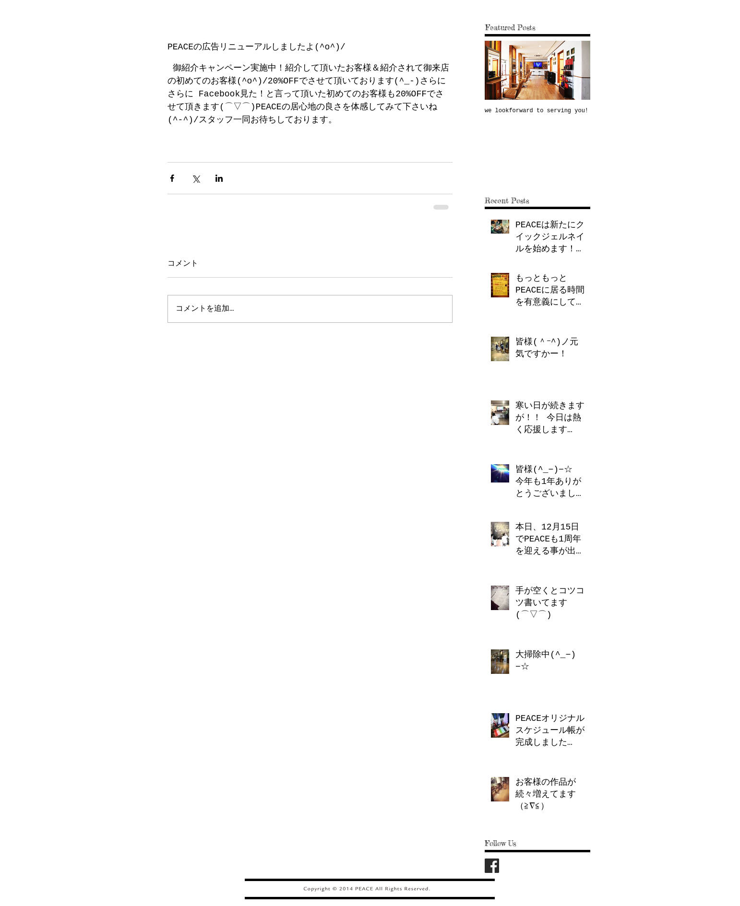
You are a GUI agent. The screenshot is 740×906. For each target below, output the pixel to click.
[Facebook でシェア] (172, 178)
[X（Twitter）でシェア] (195, 178)
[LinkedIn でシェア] (219, 178)
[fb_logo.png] (492, 866)
